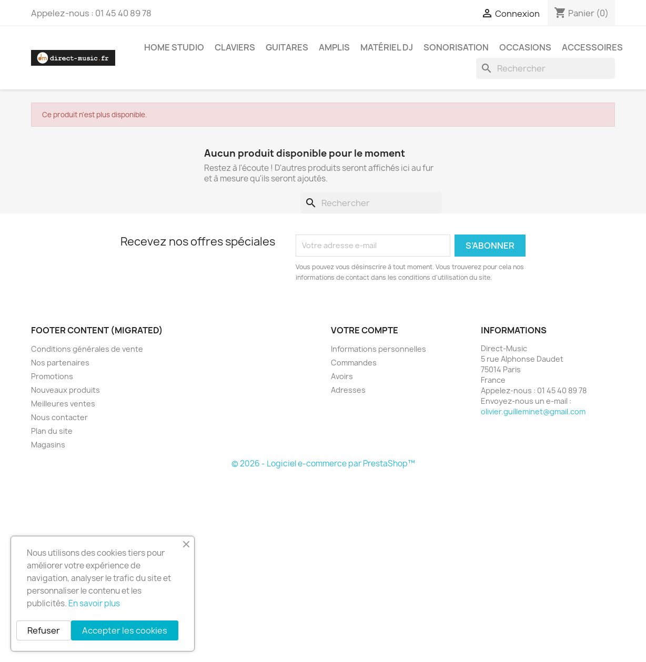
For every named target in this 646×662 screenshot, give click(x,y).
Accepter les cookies (124, 630)
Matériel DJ (386, 47)
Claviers (235, 47)
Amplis (334, 47)
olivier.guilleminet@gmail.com (533, 411)
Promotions (52, 376)
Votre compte (364, 330)
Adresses (348, 390)
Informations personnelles (378, 349)
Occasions (525, 47)
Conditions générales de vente (87, 349)
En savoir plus (94, 603)
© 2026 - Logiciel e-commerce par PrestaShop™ (323, 463)
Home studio (174, 47)
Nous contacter (59, 417)
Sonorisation (456, 47)
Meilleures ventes (63, 404)
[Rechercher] (545, 68)
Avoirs (342, 376)
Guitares (287, 47)
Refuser (43, 630)
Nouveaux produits (65, 390)
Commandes (354, 363)
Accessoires (592, 47)
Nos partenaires (60, 363)
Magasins (48, 445)
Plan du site (52, 431)
